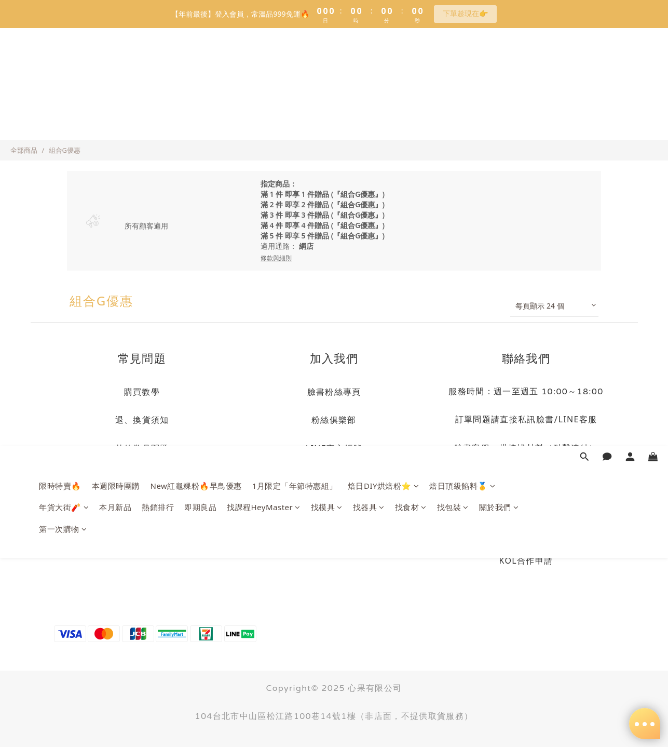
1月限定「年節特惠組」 (294, 68)
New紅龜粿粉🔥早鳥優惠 (196, 68)
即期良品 (200, 89)
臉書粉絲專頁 (334, 391)
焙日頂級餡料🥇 (462, 68)
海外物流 (142, 505)
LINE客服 (577, 419)
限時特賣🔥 (60, 68)
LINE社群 (334, 477)
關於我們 (499, 89)
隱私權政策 (142, 477)
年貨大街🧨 (64, 89)
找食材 (411, 89)
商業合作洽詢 (526, 532)
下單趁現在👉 (465, 13)
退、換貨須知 (142, 419)
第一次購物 (63, 111)
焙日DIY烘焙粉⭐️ (383, 68)
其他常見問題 (142, 448)
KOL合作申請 (526, 560)
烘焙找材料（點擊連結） (548, 447)
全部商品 (23, 150)
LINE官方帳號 (334, 448)
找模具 (327, 89)
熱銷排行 (158, 89)
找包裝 (453, 89)
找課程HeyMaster (264, 89)
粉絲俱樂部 (334, 419)
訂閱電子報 (334, 505)
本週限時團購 (116, 68)
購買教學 (142, 391)
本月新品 (115, 89)
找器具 (369, 89)
